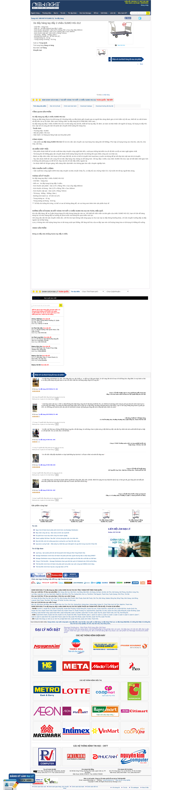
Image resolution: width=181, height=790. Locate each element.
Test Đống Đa (124, 612)
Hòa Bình (129, 592)
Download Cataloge (86, 106)
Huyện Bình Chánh (41, 614)
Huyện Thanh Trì (69, 610)
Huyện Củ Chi (62, 614)
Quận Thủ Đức (105, 616)
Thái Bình (90, 594)
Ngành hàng (35, 13)
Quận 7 (137, 614)
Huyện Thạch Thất (47, 610)
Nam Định (52, 594)
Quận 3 (116, 614)
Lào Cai (46, 594)
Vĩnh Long (72, 600)
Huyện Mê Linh (112, 608)
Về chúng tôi (116, 787)
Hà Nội (104, 592)
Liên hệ (112, 13)
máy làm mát (96, 623)
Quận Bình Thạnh (56, 616)
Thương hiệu (46, 13)
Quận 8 (34, 616)
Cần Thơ (95, 598)
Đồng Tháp (120, 598)
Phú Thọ (71, 594)
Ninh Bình (65, 594)
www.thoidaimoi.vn (108, 780)
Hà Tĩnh (109, 592)
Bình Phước (71, 598)
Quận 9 (39, 616)
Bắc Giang (61, 592)
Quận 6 (132, 614)
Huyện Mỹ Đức (121, 608)
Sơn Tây (116, 612)
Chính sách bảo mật (40, 786)
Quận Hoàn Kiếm (55, 612)
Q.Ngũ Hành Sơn (65, 619)
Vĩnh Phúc (121, 594)
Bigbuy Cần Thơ (41, 355)
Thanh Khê (95, 619)
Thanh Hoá (105, 594)
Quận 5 (126, 614)
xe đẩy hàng (106, 94)
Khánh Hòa (58, 604)
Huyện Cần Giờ (52, 614)
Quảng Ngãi (93, 604)
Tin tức (62, 13)
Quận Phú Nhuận (76, 616)
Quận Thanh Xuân (108, 612)
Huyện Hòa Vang (40, 619)
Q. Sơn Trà (56, 619)
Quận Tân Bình (86, 616)
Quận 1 (89, 614)
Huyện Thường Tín (80, 610)
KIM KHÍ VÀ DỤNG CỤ (46, 18)
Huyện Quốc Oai (132, 608)
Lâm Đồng (135, 598)
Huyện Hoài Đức (102, 608)
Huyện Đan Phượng (70, 608)
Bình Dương (63, 598)
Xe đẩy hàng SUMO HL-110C (47, 439)
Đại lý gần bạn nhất (50, 298)
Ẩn (35, 771)
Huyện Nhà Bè (81, 614)
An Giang (34, 598)
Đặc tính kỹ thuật (55, 106)
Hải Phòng (122, 592)
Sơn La (84, 594)
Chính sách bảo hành (70, 106)
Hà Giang (92, 592)
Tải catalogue (135, 787)
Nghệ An (58, 594)
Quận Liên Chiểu (86, 619)
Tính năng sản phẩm (39, 106)
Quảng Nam (85, 604)
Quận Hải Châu (75, 619)
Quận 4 (121, 614)
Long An (34, 600)
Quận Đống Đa (121, 610)
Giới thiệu (104, 13)
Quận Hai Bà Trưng (43, 612)
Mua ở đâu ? (37, 298)
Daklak (108, 598)
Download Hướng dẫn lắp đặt (104, 106)
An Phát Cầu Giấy (41, 328)
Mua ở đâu (145, 787)
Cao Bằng (80, 592)
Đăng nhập (144, 5)
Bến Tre (57, 598)
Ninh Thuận (40, 600)
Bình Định (40, 604)
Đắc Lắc (34, 604)
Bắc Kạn (67, 592)
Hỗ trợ (96, 13)
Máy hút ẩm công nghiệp (123, 780)
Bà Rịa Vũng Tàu (43, 598)
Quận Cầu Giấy (112, 610)
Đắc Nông (102, 598)
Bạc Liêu (51, 598)
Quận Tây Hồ (98, 612)
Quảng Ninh (77, 594)
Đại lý (56, 13)
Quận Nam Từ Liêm (87, 612)
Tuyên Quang (113, 594)
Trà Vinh (66, 600)
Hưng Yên (136, 592)
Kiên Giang (127, 598)
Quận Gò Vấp (67, 616)
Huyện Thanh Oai (58, 610)
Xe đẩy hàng (59, 18)
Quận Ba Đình (91, 610)
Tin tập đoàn (72, 13)
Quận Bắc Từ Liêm (101, 610)
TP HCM (60, 600)
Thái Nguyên (97, 594)
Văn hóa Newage (85, 13)
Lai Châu (34, 594)
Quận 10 (94, 614)
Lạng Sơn (40, 594)
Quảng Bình (77, 604)
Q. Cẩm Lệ (49, 619)
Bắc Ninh (73, 592)
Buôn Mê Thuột (87, 598)
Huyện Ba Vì (47, 608)
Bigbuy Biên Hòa (41, 346)
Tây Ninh (47, 600)
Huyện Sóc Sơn (36, 610)
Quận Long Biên (76, 612)
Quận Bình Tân (46, 616)
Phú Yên (70, 604)
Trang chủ (34, 18)
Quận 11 (100, 614)
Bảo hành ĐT (122, 13)
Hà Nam (98, 592)
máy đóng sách (105, 623)
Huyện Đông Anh (81, 608)
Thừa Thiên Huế (109, 604)
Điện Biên (86, 592)
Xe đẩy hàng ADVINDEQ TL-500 (48, 389)
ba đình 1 (40, 608)
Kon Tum (64, 604)
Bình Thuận (79, 598)
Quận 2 (111, 614)
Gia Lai (52, 604)
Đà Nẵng (46, 604)
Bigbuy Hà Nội (40, 365)
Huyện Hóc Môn (72, 614)
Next (141, 64)
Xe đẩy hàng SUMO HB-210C (47, 465)
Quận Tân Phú (96, 616)
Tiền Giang (54, 600)
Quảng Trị (100, 604)
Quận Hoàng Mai (65, 612)
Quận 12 (105, 614)
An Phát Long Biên (41, 337)
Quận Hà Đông (131, 610)
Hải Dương (115, 592)
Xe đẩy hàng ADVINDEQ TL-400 (48, 414)
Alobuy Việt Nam (41, 319)
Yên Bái (127, 594)
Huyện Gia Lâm (91, 608)
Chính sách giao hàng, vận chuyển (58, 786)
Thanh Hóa (129, 604)
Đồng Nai (113, 598)
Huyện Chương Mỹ (57, 608)
